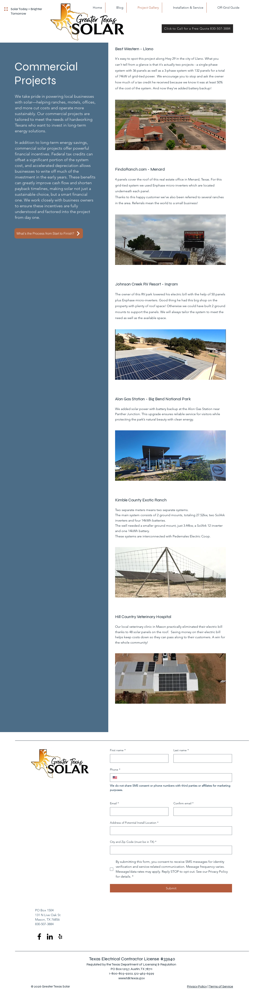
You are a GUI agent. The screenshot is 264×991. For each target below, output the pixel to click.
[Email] (138, 811)
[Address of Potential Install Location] (169, 831)
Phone (115, 770)
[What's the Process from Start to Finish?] (48, 233)
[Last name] (201, 758)
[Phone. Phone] (174, 777)
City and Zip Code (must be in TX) (133, 842)
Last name (181, 750)
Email (114, 803)
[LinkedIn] (50, 936)
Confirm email (183, 803)
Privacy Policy (197, 986)
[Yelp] (60, 936)
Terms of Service (221, 986)
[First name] (138, 758)
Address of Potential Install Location (134, 823)
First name (118, 750)
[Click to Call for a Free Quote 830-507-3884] (197, 28)
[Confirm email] (201, 811)
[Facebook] (39, 936)
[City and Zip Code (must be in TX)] (169, 850)
